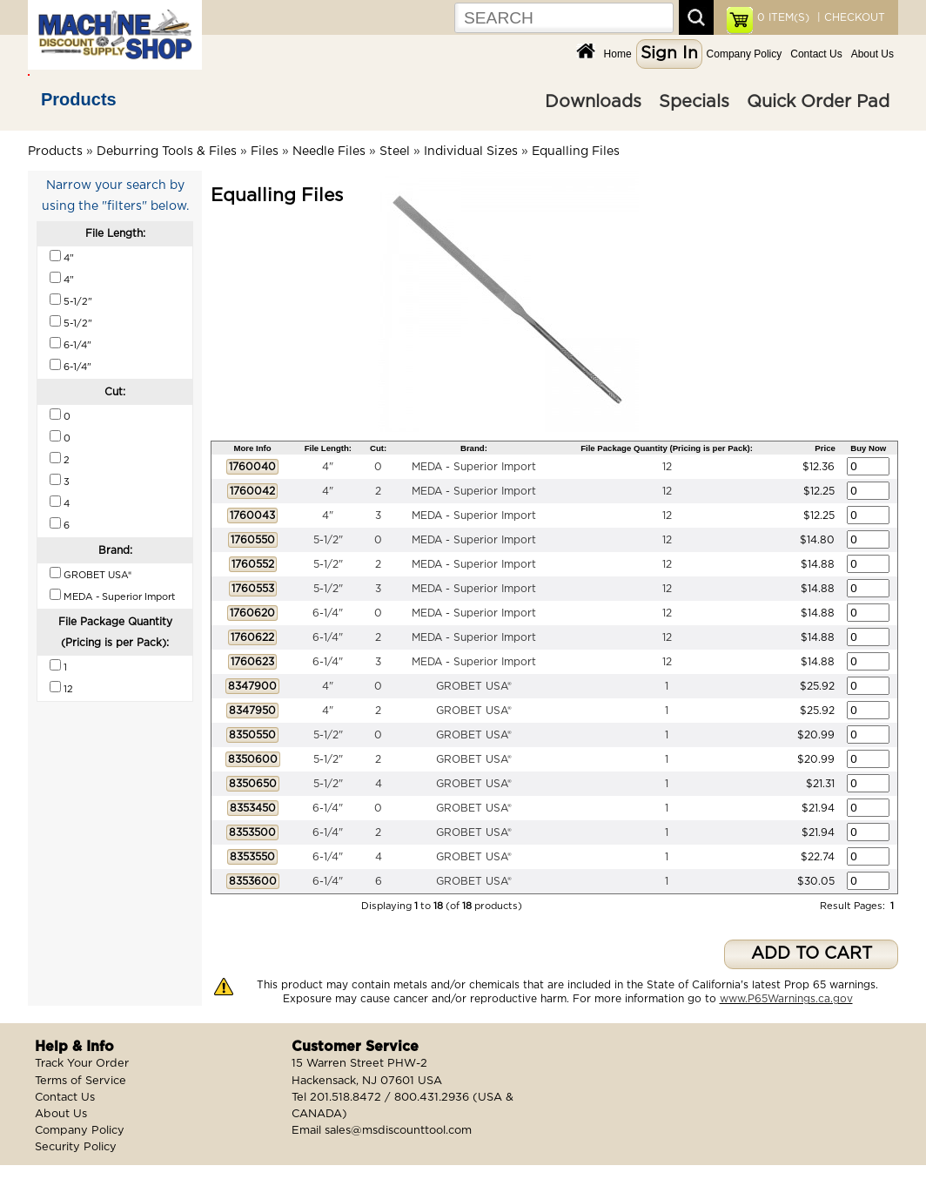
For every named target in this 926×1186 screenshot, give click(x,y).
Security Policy (76, 1147)
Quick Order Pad (818, 102)
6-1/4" (327, 613)
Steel (394, 151)
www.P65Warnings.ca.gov (786, 999)
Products (79, 99)
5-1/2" (328, 540)
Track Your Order (82, 1063)
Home (618, 54)
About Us (872, 54)
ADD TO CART (811, 954)
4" (327, 467)
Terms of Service (80, 1081)
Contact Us (816, 54)
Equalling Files (576, 151)
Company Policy (744, 54)
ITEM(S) (783, 17)
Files (264, 151)
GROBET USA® (474, 686)
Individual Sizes (471, 151)
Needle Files (329, 151)
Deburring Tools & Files (167, 151)
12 (667, 467)
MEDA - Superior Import (474, 467)
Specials (694, 102)
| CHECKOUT (849, 17)
